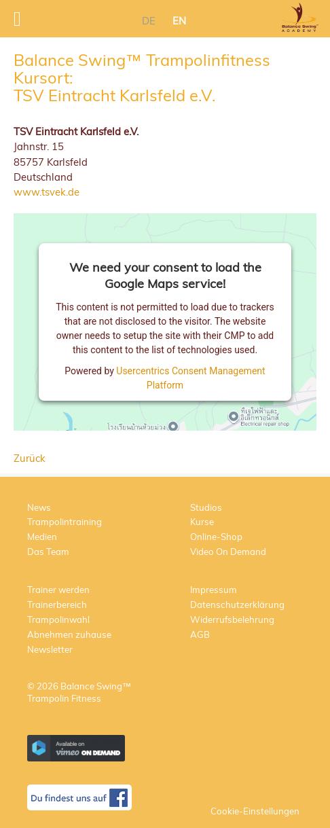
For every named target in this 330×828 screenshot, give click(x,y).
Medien (42, 536)
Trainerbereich (57, 604)
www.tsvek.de (46, 191)
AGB (200, 634)
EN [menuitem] (179, 20)
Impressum (213, 589)
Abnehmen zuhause (69, 634)
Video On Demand (228, 551)
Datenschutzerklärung (237, 604)
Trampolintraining (64, 521)
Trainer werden (58, 589)
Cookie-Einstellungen (254, 811)
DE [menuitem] (148, 20)
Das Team (48, 551)
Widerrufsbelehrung (232, 619)
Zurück (29, 458)
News (39, 507)
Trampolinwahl (58, 619)
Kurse (202, 521)
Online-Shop (216, 536)
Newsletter (50, 649)
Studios (206, 507)
